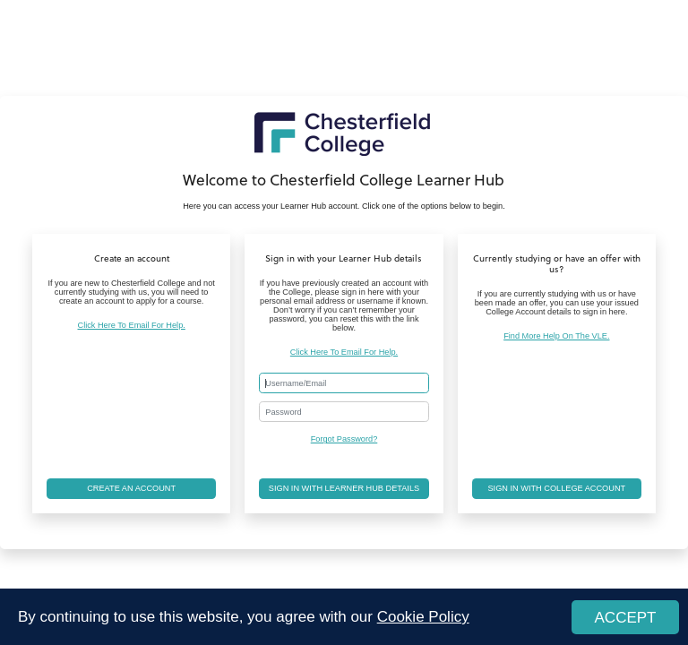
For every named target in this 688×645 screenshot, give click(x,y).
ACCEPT (626, 617)
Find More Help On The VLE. (556, 335)
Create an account (131, 488)
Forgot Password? (344, 438)
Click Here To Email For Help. (131, 325)
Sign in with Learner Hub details (344, 488)
